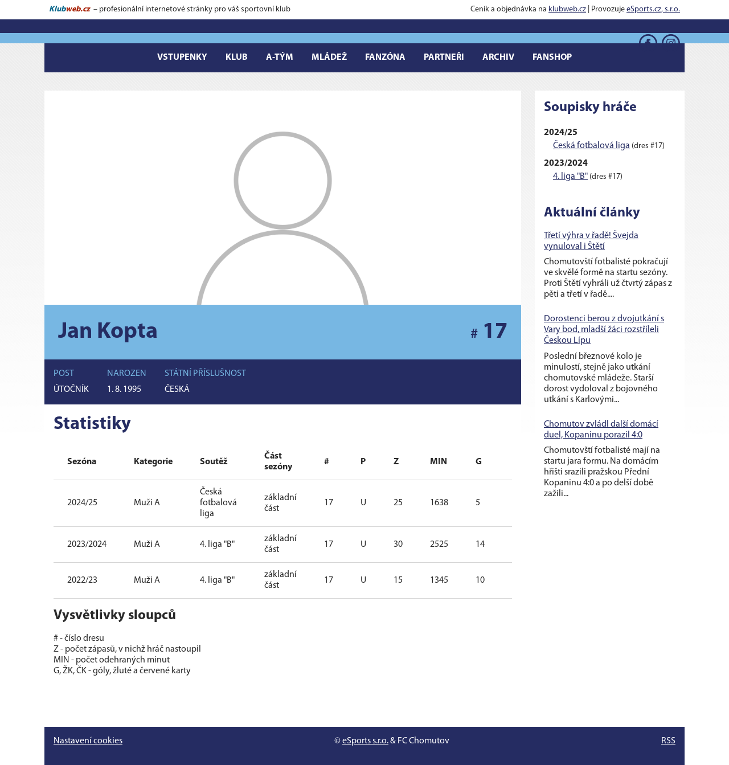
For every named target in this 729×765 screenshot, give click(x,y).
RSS (668, 741)
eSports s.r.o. (365, 741)
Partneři (444, 57)
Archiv (498, 57)
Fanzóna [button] (385, 57)
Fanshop (552, 57)
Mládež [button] (329, 57)
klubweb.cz (567, 9)
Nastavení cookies (88, 741)
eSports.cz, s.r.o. (653, 9)
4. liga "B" (570, 176)
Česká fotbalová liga (591, 145)
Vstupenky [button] (182, 57)
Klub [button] (237, 57)
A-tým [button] (279, 57)
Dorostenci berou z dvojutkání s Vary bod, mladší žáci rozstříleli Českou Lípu (604, 329)
